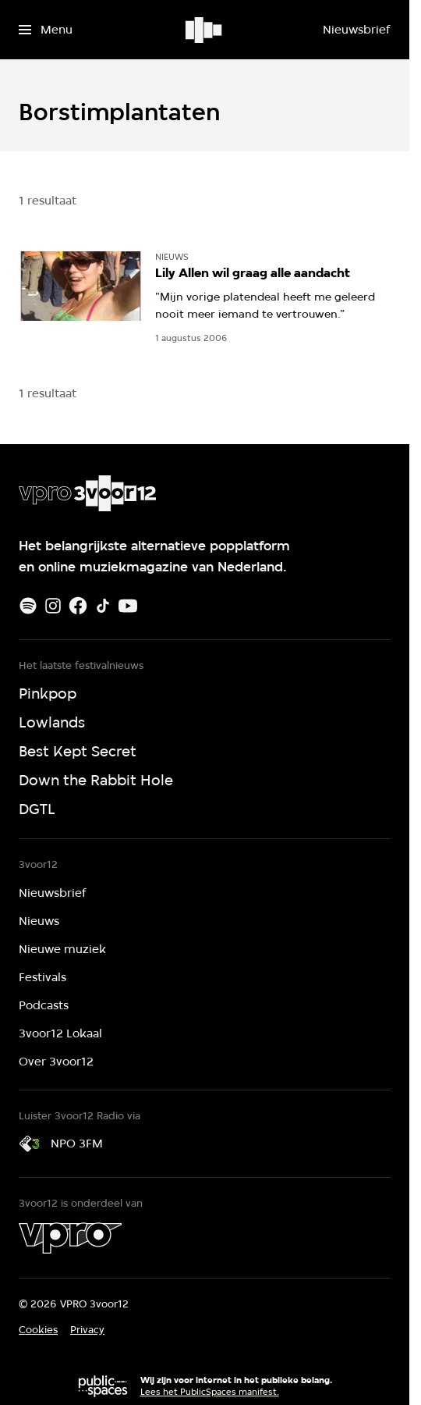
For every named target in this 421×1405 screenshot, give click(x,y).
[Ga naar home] (204, 29)
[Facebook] (78, 605)
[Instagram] (53, 605)
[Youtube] (128, 605)
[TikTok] (103, 605)
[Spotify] (28, 605)
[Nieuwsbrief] (356, 29)
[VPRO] (70, 1238)
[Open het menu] (45, 29)
